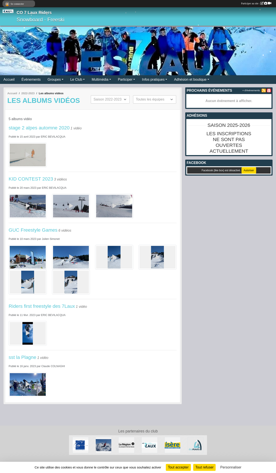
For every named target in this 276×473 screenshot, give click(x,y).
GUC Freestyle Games (33, 230)
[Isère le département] (173, 445)
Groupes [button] (54, 79)
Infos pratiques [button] (153, 79)
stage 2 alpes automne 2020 (39, 127)
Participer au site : (256, 3)
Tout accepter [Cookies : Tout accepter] (178, 467)
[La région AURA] (126, 445)
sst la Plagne (22, 357)
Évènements (31, 79)
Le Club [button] (76, 79)
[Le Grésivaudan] (80, 445)
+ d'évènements (251, 90)
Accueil (9, 79)
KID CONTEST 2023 (31, 179)
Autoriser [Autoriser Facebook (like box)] (249, 170)
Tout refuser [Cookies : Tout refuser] (204, 467)
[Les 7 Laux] (149, 445)
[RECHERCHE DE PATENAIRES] (104, 445)
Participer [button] (125, 79)
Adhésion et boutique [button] (190, 79)
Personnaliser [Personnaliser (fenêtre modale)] (231, 467)
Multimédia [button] (100, 79)
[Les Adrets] (195, 445)
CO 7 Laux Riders (34, 12)
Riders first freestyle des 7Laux (42, 306)
